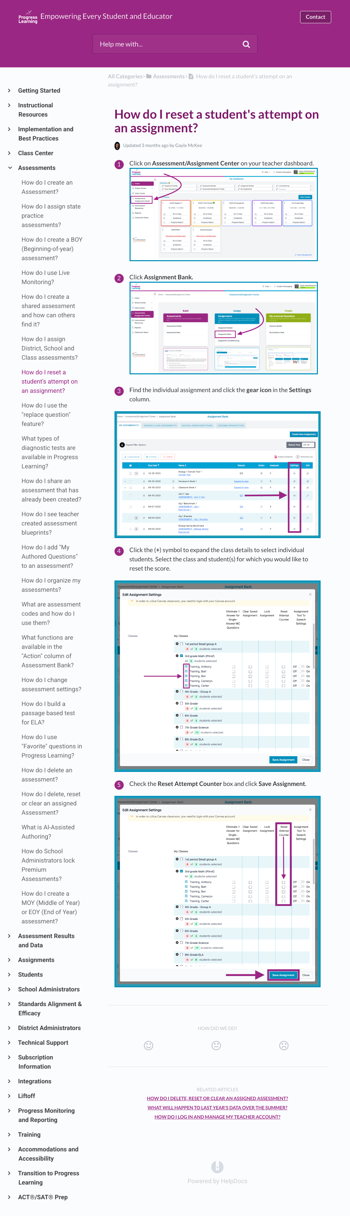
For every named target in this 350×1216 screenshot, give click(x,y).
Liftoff (26, 1096)
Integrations (35, 1081)
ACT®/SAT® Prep (43, 1197)
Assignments (36, 960)
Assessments (36, 168)
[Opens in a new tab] (217, 1167)
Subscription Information (35, 1062)
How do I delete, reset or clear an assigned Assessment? (217, 1098)
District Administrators (49, 1028)
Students (30, 974)
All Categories (125, 76)
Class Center (35, 153)
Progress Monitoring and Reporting (46, 1115)
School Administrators (49, 989)
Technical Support (43, 1042)
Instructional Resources (35, 110)
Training (29, 1134)
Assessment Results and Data (46, 941)
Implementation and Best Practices (45, 134)
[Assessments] (165, 76)
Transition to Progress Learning (48, 1178)
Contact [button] (315, 17)
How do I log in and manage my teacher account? (217, 1117)
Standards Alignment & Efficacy (50, 1009)
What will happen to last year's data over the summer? (217, 1107)
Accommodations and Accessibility (48, 1154)
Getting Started (39, 90)
